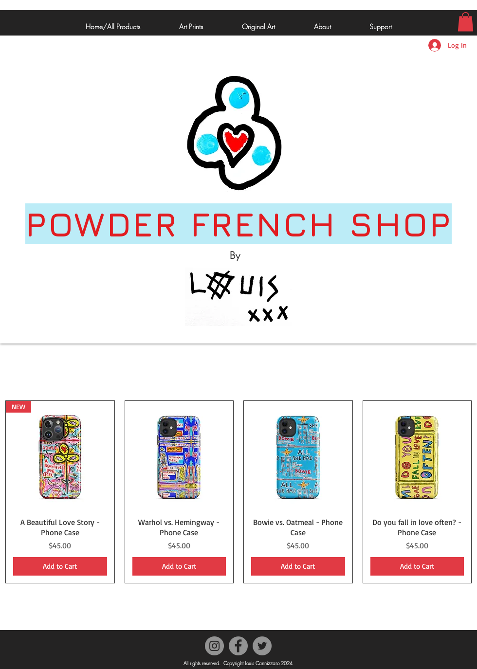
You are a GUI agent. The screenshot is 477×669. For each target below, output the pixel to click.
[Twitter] (262, 645)
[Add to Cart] (60, 566)
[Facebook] (238, 645)
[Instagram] (214, 645)
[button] (466, 21)
